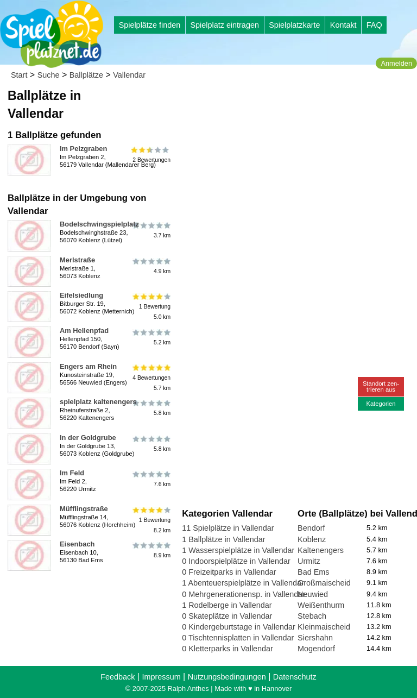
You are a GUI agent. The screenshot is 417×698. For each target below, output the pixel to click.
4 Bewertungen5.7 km (150, 377)
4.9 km (150, 266)
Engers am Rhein (88, 366)
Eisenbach (77, 544)
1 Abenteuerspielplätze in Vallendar (243, 582)
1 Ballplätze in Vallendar (223, 539)
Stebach (312, 616)
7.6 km (150, 479)
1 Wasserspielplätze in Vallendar (238, 550)
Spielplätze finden (150, 25)
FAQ (374, 25)
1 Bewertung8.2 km (150, 520)
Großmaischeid (324, 582)
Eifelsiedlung (81, 295)
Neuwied (313, 594)
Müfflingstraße (84, 509)
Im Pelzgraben (83, 148)
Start (19, 75)
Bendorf (311, 528)
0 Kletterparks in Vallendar (227, 648)
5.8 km (150, 408)
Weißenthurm (321, 605)
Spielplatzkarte (294, 25)
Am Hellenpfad (84, 330)
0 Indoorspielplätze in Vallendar (236, 561)
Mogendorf (316, 648)
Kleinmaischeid (324, 626)
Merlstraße (77, 260)
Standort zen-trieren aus (381, 386)
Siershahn (315, 637)
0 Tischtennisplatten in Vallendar (238, 637)
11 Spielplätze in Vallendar (228, 528)
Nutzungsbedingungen (227, 676)
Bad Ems (313, 572)
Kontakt (343, 25)
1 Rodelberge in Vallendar (226, 605)
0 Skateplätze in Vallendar (227, 616)
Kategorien (380, 403)
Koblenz (312, 539)
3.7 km (150, 230)
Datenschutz (295, 676)
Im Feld (72, 473)
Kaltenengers (321, 550)
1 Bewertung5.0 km (150, 306)
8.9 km (150, 550)
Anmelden (396, 63)
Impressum (161, 676)
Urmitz (309, 561)
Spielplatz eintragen (224, 25)
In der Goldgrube (88, 437)
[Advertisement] (297, 163)
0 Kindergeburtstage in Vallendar (238, 626)
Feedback (117, 676)
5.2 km (150, 337)
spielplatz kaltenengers (98, 402)
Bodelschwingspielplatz (99, 224)
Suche (48, 75)
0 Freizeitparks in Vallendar (229, 572)
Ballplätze (86, 75)
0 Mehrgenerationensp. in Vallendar (243, 594)
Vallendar (129, 75)
